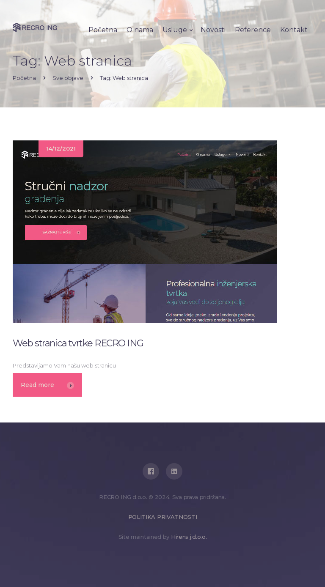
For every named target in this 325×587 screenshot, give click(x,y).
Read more (47, 385)
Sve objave (67, 77)
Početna (24, 77)
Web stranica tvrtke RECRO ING (78, 343)
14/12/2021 (61, 148)
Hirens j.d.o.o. (189, 536)
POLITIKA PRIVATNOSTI (162, 516)
